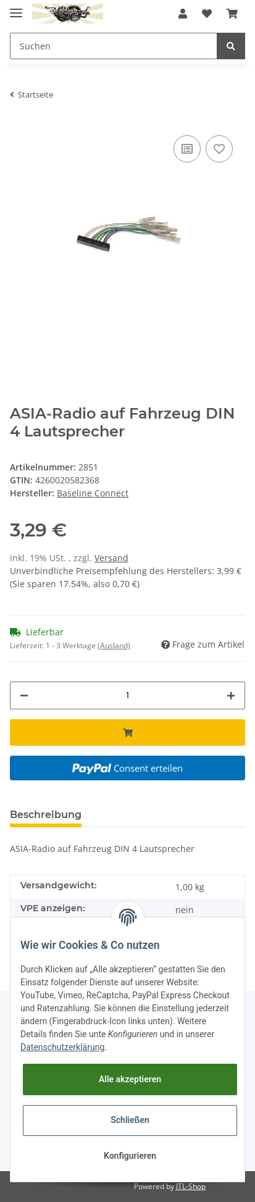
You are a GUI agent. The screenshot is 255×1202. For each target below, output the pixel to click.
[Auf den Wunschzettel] (219, 148)
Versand (111, 558)
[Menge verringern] (24, 695)
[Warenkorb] (232, 13)
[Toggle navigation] (16, 7)
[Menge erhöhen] (231, 695)
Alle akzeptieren (130, 1079)
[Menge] (127, 695)
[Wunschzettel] (206, 13)
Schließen (130, 1120)
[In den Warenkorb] (127, 732)
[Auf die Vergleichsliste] (187, 148)
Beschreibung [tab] (46, 814)
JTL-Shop (191, 1186)
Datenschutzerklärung (62, 1047)
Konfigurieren (130, 1156)
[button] (182, 13)
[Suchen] (113, 46)
